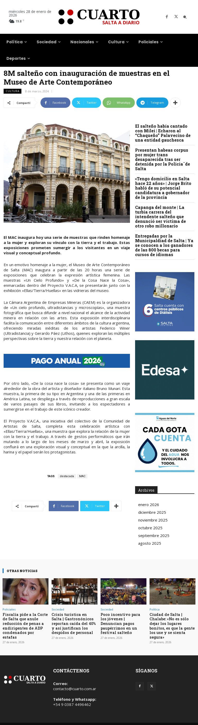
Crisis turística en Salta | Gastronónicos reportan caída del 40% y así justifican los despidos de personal (74, 622)
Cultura (12, 91)
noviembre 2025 (153, 520)
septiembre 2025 (153, 535)
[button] (184, 17)
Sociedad (58, 609)
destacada (67, 476)
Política (155, 609)
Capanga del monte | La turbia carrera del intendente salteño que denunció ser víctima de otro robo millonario (160, 217)
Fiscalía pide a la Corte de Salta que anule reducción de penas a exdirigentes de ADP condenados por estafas (24, 622)
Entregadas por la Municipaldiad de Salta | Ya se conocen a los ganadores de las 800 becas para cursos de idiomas (164, 245)
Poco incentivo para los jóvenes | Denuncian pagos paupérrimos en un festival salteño (123, 620)
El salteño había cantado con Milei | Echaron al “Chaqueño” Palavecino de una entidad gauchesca (163, 133)
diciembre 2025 (152, 512)
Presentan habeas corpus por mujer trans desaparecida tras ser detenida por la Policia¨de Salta (162, 159)
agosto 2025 (149, 543)
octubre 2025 (150, 527)
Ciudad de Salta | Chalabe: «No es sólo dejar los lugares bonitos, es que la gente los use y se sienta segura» (172, 622)
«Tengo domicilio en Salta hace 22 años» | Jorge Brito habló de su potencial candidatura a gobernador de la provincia (163, 188)
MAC (82, 476)
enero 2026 (148, 504)
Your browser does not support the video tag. (164, 370)
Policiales (9, 609)
